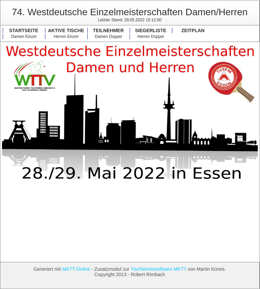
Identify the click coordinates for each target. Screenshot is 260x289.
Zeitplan (192, 30)
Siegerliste (151, 30)
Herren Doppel (150, 36)
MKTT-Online (76, 269)
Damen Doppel (108, 36)
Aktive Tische (66, 30)
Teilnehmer (108, 30)
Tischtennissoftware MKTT (159, 269)
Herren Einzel (66, 36)
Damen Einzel (24, 36)
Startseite (23, 30)
